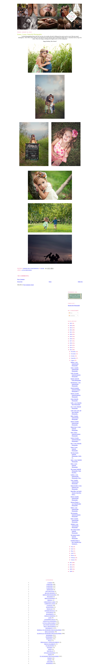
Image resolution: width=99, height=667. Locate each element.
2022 (71, 330)
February (73, 557)
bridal (50, 600)
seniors (49, 647)
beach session (50, 593)
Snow (50, 649)
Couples (49, 605)
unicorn (50, 661)
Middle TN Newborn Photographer (49, 630)
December (73, 351)
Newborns (49, 637)
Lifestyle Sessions (49, 621)
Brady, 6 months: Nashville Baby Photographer (75, 520)
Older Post (80, 281)
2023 (71, 327)
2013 (71, 349)
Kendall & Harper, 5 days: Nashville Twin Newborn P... (76, 542)
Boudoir (50, 596)
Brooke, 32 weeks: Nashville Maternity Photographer (76, 395)
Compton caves (50, 603)
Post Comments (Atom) (28, 284)
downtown (50, 607)
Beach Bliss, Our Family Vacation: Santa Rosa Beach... (76, 493)
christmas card (49, 602)
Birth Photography (49, 594)
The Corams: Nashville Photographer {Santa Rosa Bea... (76, 471)
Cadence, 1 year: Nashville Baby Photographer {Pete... (76, 476)
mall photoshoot (50, 626)
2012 (71, 562)
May (72, 551)
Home (50, 281)
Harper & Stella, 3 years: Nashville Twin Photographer (76, 487)
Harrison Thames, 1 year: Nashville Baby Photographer (76, 504)
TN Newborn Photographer (49, 656)
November (73, 353)
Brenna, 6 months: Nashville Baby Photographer (75, 423)
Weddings (49, 663)
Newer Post (19, 281)
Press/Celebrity (50, 644)
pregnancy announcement (50, 642)
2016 (71, 343)
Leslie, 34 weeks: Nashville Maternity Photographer (76, 375)
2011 (71, 564)
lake (50, 617)
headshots (50, 614)
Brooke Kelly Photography (74, 305)
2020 (71, 334)
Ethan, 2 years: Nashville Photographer (74, 465)
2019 (71, 336)
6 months (49, 586)
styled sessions (49, 652)
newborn (49, 635)
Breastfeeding (50, 598)
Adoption (50, 589)
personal (49, 638)
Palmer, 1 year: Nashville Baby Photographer (75, 509)
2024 (71, 325)
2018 (71, 338)
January (73, 559)
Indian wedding (49, 616)
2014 (71, 347)
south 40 (50, 651)
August (72, 360)
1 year (49, 582)
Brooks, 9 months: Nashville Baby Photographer (75, 498)
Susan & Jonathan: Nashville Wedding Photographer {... (75, 390)
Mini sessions (49, 631)
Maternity (49, 628)
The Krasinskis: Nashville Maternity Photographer (76, 515)
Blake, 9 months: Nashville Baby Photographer (75, 417)
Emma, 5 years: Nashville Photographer (74, 449)
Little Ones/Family (27, 270)
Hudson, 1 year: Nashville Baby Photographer (75, 364)
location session (49, 624)
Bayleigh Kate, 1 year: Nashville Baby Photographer (76, 384)
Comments (72, 315)
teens (50, 654)
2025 (71, 323)
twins (50, 659)
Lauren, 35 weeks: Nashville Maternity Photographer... (76, 439)
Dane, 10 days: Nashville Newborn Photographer (75, 434)
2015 (71, 345)
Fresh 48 (49, 609)
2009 (71, 569)
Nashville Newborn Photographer (49, 633)
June (72, 548)
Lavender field (49, 619)
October (73, 356)
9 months (49, 587)
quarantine (50, 645)
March (72, 555)
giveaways (50, 612)
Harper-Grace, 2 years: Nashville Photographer (76, 428)
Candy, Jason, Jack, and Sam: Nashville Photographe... (76, 412)
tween (49, 658)
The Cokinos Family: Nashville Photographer (75, 531)
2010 (71, 567)
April (72, 553)
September (73, 358)
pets (49, 640)
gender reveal (50, 610)
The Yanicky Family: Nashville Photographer (75, 537)
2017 (71, 340)
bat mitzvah (50, 591)
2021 (71, 332)
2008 (71, 571)
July (72, 546)
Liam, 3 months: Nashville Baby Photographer (75, 482)
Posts (70, 313)
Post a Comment (21, 279)
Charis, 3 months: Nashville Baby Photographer (75, 369)
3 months (49, 584)
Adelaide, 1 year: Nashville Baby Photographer (75, 526)
